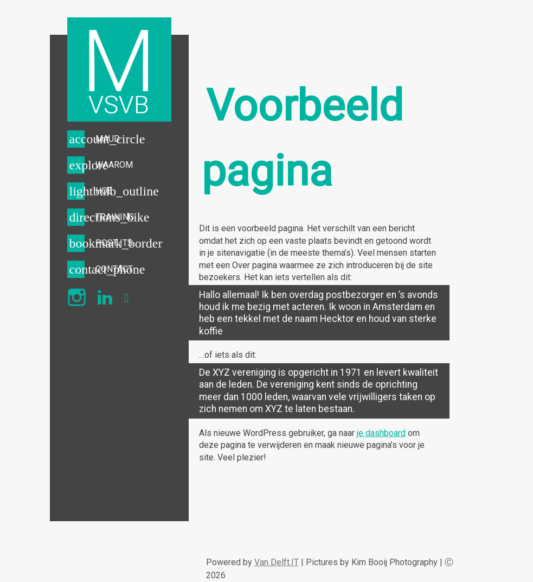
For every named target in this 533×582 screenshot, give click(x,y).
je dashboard (381, 433)
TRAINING (114, 217)
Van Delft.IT (276, 562)
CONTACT (114, 269)
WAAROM (114, 165)
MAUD (107, 139)
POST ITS (114, 243)
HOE (103, 191)
